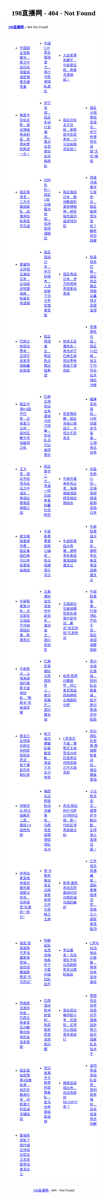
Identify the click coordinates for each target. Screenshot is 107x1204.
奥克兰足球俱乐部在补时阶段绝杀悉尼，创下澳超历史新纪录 (25, 755)
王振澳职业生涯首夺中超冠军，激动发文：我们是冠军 (47, 620)
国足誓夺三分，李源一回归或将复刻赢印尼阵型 (47, 490)
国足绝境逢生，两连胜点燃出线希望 (47, 355)
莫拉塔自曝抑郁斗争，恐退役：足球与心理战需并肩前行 (70, 1024)
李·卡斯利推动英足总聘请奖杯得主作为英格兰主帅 (48, 895)
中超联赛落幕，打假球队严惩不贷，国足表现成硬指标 (93, 620)
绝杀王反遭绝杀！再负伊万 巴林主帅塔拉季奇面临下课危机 (70, 355)
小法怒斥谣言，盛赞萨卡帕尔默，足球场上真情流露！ (93, 820)
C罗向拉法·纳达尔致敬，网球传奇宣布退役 (94, 962)
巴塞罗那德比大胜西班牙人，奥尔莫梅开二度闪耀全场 (47, 690)
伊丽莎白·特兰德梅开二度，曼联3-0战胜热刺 (25, 820)
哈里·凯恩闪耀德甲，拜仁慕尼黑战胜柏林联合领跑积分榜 (70, 690)
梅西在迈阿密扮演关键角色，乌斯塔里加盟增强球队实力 (47, 820)
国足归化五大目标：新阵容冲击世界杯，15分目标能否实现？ (70, 134)
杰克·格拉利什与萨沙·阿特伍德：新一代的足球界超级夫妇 (70, 820)
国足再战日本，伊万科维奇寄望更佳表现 (70, 283)
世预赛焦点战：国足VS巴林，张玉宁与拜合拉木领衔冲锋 (94, 356)
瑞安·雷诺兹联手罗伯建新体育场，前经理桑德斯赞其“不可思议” (25, 962)
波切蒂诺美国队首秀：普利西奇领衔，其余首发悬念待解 (93, 1095)
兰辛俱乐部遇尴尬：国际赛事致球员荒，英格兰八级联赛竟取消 (93, 895)
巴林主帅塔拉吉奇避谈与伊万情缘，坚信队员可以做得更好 (47, 426)
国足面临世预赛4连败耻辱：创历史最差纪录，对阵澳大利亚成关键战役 (26, 1094)
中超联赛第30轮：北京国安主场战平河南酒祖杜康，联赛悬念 (25, 620)
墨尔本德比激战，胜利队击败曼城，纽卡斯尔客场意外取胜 (93, 690)
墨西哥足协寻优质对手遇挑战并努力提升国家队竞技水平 (93, 1025)
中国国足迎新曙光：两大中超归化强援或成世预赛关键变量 (25, 67)
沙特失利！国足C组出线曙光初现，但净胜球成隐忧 (47, 209)
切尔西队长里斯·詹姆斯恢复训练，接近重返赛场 (94, 755)
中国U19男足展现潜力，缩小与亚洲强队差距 (47, 67)
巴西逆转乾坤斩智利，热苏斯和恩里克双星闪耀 (47, 1025)
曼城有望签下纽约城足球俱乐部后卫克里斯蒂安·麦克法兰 (25, 1154)
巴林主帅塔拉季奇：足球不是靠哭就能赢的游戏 (25, 355)
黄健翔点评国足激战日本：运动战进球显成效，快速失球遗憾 (25, 283)
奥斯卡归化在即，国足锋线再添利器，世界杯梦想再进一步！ (25, 134)
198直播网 (41, 1190)
